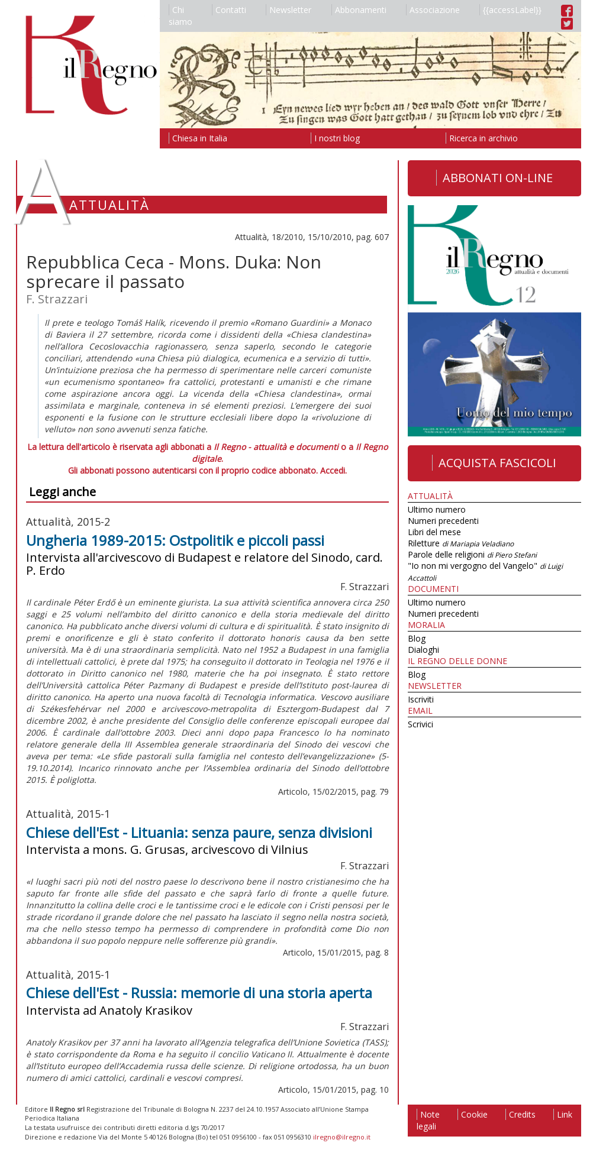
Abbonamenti (358, 9)
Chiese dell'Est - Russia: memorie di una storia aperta (199, 992)
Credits (520, 1114)
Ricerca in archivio (482, 138)
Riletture (461, 543)
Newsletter (288, 9)
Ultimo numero (437, 509)
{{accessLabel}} (510, 9)
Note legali (428, 1120)
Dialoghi (423, 649)
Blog (417, 638)
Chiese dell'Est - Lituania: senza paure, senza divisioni (199, 832)
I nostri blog (335, 138)
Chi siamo (180, 15)
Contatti (229, 9)
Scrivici (420, 724)
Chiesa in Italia (198, 138)
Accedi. (333, 470)
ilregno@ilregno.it (341, 1136)
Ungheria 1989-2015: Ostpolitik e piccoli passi (175, 540)
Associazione (433, 9)
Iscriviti (421, 699)
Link (562, 1114)
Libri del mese (434, 532)
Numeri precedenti (443, 520)
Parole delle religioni (472, 554)
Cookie (472, 1114)
